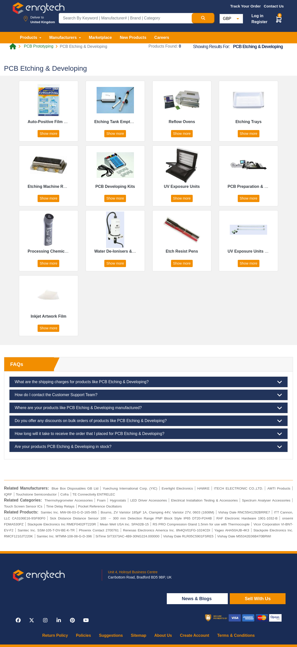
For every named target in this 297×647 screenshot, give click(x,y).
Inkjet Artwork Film (48, 316)
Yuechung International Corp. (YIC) (130, 488)
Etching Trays (249, 122)
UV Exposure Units (182, 186)
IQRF (8, 494)
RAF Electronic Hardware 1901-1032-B (247, 518)
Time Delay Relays (60, 506)
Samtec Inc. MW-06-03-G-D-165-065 (69, 512)
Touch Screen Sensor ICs (23, 506)
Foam (101, 500)
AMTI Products (278, 488)
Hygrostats (118, 500)
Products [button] (29, 37)
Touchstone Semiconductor (36, 494)
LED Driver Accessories (148, 500)
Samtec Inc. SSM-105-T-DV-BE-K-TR (46, 530)
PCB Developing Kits (115, 186)
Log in (257, 16)
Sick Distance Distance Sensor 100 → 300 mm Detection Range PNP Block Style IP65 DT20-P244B (131, 518)
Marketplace (100, 37)
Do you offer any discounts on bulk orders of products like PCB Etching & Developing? (148, 421)
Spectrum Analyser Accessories (266, 500)
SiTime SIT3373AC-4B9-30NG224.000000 (127, 536)
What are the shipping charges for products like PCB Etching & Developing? (148, 382)
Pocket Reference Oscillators (100, 506)
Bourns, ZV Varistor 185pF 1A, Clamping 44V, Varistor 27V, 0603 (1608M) (157, 512)
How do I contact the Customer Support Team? (148, 395)
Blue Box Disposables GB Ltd (75, 488)
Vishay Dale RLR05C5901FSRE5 (188, 536)
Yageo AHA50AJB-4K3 (231, 530)
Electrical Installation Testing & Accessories (204, 500)
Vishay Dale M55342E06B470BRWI (244, 536)
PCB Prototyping (38, 46)
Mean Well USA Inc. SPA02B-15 (124, 524)
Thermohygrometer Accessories (69, 500)
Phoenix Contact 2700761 (99, 530)
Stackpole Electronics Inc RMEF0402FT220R (61, 524)
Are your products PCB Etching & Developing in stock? (148, 447)
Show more (48, 134)
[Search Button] (203, 18)
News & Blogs (197, 598)
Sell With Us (258, 598)
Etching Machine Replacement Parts (62, 186)
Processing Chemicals (49, 251)
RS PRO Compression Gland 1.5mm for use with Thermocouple (201, 524)
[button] (279, 19)
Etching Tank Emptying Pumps (123, 122)
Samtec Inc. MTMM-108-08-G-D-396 (64, 536)
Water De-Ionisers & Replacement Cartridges (136, 251)
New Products (133, 37)
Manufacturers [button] (63, 37)
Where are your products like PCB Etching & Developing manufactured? (148, 408)
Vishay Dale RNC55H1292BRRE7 (244, 512)
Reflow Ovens (182, 122)
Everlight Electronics (177, 488)
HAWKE (203, 488)
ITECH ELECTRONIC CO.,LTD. (238, 488)
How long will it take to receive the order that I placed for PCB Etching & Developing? (148, 434)
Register (259, 22)
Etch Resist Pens (182, 251)
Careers (161, 37)
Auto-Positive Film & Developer (57, 122)
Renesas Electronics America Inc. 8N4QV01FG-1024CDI (166, 530)
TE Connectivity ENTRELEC (93, 494)
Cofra (64, 494)
